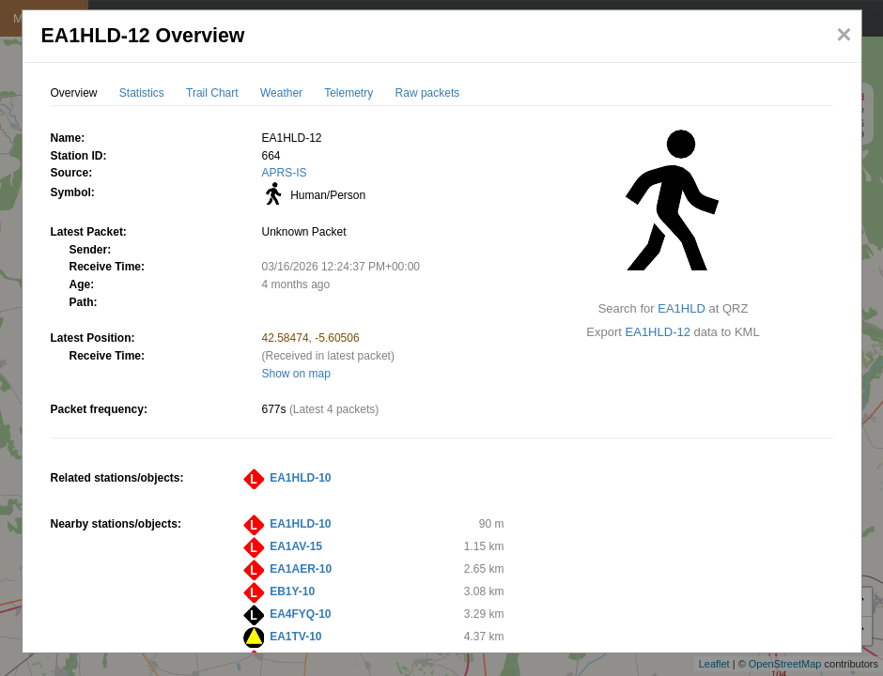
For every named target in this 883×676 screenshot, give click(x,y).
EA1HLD (681, 308)
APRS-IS (284, 172)
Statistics (141, 93)
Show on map (296, 373)
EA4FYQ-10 (300, 614)
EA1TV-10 (295, 636)
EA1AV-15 (296, 546)
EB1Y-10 (292, 591)
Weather (281, 93)
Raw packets (427, 93)
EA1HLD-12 (658, 332)
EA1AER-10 (301, 569)
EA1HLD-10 (300, 477)
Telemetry (348, 93)
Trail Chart (212, 93)
